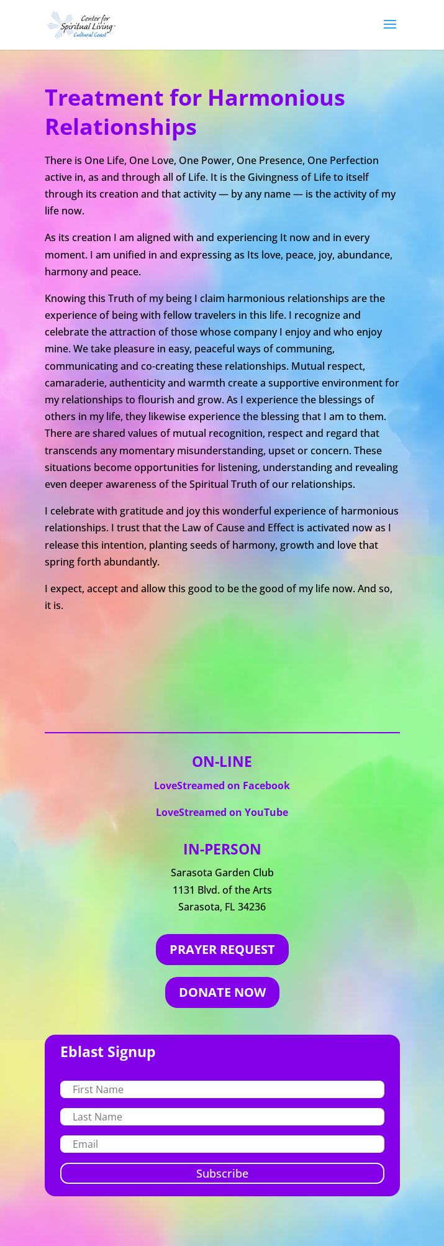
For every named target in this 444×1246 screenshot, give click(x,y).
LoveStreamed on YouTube (222, 812)
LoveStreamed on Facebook (222, 785)
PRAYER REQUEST (222, 949)
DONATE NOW (222, 992)
